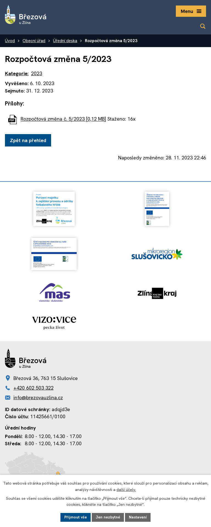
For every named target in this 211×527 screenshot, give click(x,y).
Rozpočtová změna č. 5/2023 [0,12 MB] (63, 119)
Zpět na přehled (28, 140)
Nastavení (138, 517)
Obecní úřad (34, 41)
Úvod (10, 41)
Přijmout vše (75, 517)
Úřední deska (65, 41)
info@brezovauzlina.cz (38, 397)
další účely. (126, 489)
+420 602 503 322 (33, 388)
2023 (36, 73)
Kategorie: (17, 73)
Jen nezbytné (108, 517)
